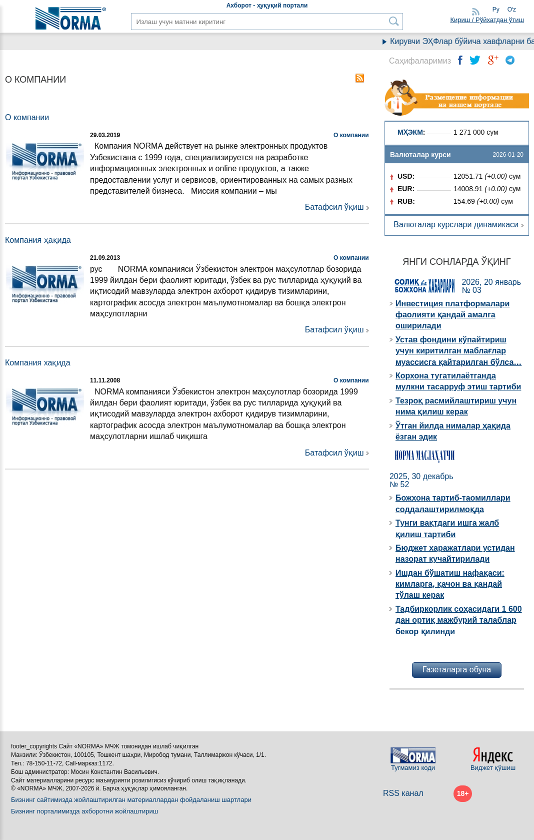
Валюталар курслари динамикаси (456, 224)
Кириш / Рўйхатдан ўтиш (487, 20)
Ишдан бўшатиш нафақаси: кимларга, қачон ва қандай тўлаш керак (450, 584)
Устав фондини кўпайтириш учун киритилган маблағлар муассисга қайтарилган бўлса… (459, 350)
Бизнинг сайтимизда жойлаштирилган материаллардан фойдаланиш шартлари (131, 799)
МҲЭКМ (410, 132)
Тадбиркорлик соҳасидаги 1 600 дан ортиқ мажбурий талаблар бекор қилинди (459, 620)
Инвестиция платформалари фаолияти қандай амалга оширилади (453, 314)
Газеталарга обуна (456, 669)
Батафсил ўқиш (334, 207)
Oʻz (512, 10)
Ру (496, 10)
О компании (351, 135)
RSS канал (403, 793)
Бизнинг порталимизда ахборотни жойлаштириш (84, 811)
